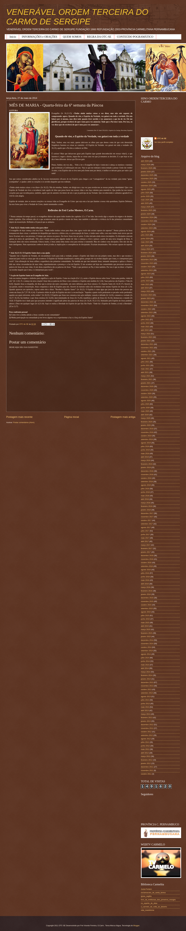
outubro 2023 (146, 267)
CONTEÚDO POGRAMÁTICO (135, 36)
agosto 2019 (146, 443)
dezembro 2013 (147, 682)
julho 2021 (145, 362)
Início (13, 36)
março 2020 (145, 418)
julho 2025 (145, 193)
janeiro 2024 (146, 256)
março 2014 (145, 672)
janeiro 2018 (146, 510)
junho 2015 (145, 619)
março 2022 (145, 334)
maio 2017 (145, 538)
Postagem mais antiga (123, 417)
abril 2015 (145, 626)
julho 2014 (145, 658)
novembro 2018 (147, 474)
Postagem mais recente (19, 417)
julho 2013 (145, 700)
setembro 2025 (147, 186)
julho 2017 (145, 531)
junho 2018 (145, 492)
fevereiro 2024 (146, 253)
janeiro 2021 (146, 383)
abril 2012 (145, 753)
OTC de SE (161, 138)
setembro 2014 (147, 651)
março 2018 (145, 503)
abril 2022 (145, 330)
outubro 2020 (146, 393)
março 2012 (145, 756)
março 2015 (145, 629)
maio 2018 (145, 496)
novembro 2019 (147, 432)
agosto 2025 (146, 189)
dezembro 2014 (147, 640)
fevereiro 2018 (146, 506)
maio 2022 (145, 327)
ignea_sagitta (146, 896)
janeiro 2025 (146, 214)
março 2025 (145, 207)
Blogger (136, 925)
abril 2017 (145, 541)
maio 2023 (145, 284)
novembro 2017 (147, 517)
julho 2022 (145, 320)
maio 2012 (145, 749)
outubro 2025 (146, 182)
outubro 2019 (146, 436)
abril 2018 (145, 499)
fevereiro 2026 (146, 168)
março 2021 (145, 376)
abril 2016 (145, 584)
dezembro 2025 (147, 175)
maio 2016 (145, 580)
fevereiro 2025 (146, 210)
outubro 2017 (146, 520)
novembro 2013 (147, 686)
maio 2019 (145, 453)
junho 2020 (145, 408)
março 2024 (145, 249)
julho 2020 (145, 404)
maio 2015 (145, 622)
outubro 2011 (146, 774)
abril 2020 (145, 415)
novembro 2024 (147, 221)
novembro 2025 (147, 179)
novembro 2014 (147, 644)
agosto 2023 (146, 274)
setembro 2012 (147, 735)
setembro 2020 (147, 397)
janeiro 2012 (146, 763)
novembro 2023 (147, 263)
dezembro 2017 (147, 513)
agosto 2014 (146, 654)
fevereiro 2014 (146, 675)
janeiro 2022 (146, 341)
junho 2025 (145, 196)
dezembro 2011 (147, 767)
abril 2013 (145, 710)
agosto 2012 (146, 739)
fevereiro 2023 (146, 295)
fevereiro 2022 (146, 337)
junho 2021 (145, 365)
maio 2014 (145, 665)
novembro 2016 (147, 559)
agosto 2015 (146, 612)
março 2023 (145, 291)
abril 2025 (145, 203)
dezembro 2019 (147, 429)
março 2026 (145, 165)
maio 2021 (145, 369)
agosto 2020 (146, 401)
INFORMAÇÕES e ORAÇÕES (39, 36)
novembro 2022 (147, 305)
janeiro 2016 (146, 594)
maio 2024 (145, 242)
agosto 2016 (146, 570)
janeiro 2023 (146, 298)
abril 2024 (145, 246)
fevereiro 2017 (146, 548)
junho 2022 (145, 323)
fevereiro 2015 (146, 633)
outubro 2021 (146, 351)
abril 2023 (145, 288)
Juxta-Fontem (146, 889)
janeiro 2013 (146, 721)
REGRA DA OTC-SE (99, 36)
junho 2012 (145, 746)
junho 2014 (145, 661)
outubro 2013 (146, 689)
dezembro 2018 (147, 471)
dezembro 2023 (147, 260)
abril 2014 (145, 668)
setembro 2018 (147, 482)
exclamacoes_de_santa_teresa (153, 893)
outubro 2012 (146, 732)
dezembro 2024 (147, 217)
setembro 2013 (147, 693)
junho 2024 (145, 238)
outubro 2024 (146, 224)
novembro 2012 (147, 728)
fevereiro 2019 (146, 464)
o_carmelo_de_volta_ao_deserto (154, 907)
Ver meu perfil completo (163, 142)
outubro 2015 (146, 605)
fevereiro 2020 (146, 422)
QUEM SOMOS (72, 36)
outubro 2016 (146, 563)
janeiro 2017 (146, 552)
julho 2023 (145, 277)
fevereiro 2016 (146, 591)
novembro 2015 (147, 601)
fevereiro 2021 (146, 379)
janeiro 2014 (146, 679)
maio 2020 (145, 411)
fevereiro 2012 (146, 760)
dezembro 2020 (147, 386)
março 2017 (145, 545)
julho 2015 (145, 615)
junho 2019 (145, 450)
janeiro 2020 (146, 425)
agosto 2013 (146, 696)
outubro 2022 (146, 309)
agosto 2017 (146, 527)
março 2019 (145, 460)
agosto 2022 (146, 316)
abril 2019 (145, 457)
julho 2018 (145, 489)
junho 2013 (145, 704)
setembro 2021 (147, 355)
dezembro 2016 (147, 555)
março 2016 (145, 587)
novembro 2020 (147, 390)
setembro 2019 (147, 439)
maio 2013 (145, 707)
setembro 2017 (147, 524)
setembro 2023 (147, 270)
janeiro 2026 (146, 172)
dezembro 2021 (147, 344)
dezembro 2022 (147, 302)
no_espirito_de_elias (149, 903)
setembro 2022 (147, 312)
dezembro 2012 (147, 725)
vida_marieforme (147, 910)
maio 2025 (145, 200)
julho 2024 (145, 235)
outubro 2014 (146, 647)
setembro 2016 (147, 566)
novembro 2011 (147, 770)
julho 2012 (145, 742)
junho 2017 (145, 534)
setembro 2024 (147, 228)
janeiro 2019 (146, 467)
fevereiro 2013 (146, 717)
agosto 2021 (146, 358)
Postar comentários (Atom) (23, 422)
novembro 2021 (147, 348)
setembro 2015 (147, 608)
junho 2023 (145, 281)
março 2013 (145, 714)
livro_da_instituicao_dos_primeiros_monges (158, 900)
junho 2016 (145, 577)
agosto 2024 (146, 231)
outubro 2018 (146, 478)
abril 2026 (145, 161)
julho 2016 (145, 573)
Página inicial (71, 417)
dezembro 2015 (147, 598)
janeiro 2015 (146, 636)
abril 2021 (145, 372)
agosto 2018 (146, 485)
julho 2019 (145, 446)
